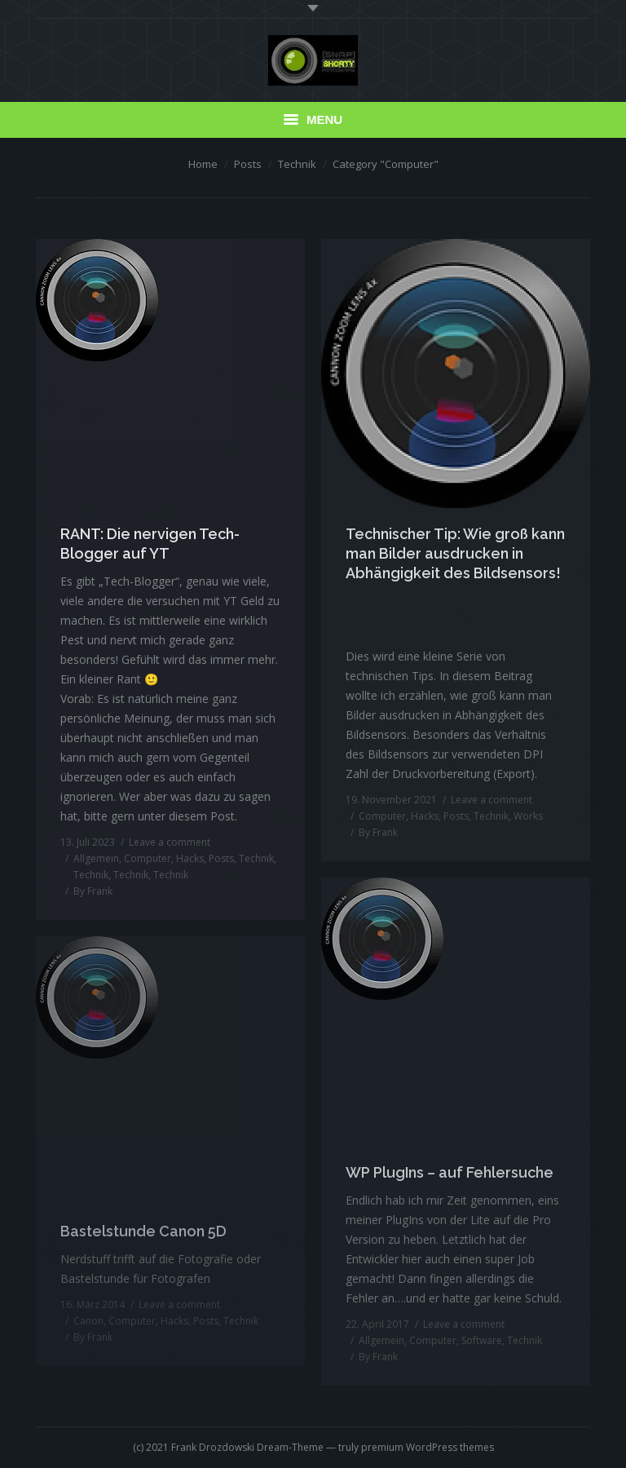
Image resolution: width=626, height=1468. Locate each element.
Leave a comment (169, 842)
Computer (147, 858)
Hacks (190, 858)
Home (203, 164)
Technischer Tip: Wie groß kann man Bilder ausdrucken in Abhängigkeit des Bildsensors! (455, 553)
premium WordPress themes (427, 1447)
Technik (297, 164)
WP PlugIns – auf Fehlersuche (449, 1172)
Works (528, 816)
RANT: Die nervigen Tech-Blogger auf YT (150, 543)
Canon (88, 1321)
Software (481, 1340)
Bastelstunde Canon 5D (143, 1231)
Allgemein (96, 858)
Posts (248, 164)
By (92, 891)
